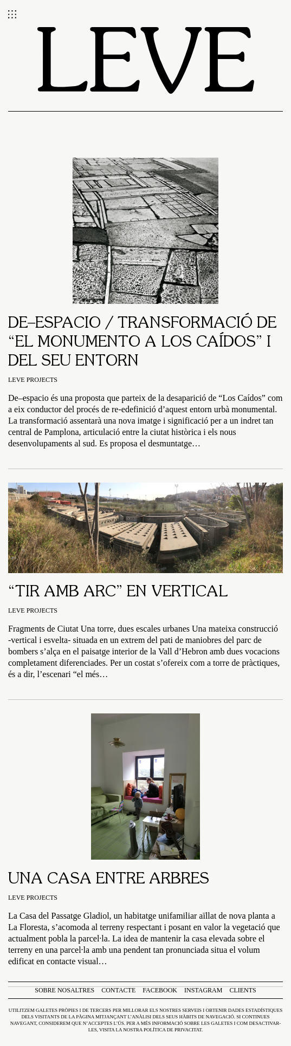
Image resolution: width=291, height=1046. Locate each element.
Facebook (160, 990)
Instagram (203, 990)
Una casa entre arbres (108, 879)
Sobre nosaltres (64, 990)
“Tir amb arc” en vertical (118, 592)
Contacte (118, 990)
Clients (242, 990)
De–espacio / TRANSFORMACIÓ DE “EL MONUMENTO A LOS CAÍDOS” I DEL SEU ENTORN (142, 342)
